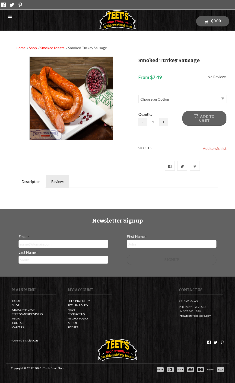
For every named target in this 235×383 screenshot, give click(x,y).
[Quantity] (153, 122)
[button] (10, 16)
